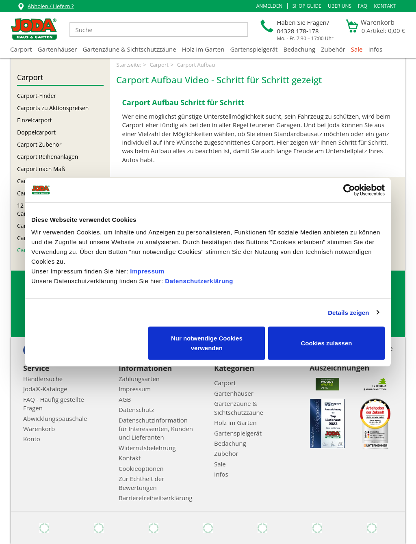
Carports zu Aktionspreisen (53, 108)
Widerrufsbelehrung (147, 448)
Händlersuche (43, 379)
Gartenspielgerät (253, 49)
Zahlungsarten (139, 379)
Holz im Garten (203, 49)
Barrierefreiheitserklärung (156, 498)
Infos (375, 49)
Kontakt (385, 5)
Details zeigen (348, 312)
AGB (125, 399)
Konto (31, 439)
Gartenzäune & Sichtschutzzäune (129, 49)
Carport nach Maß (41, 169)
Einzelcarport (34, 120)
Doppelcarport (36, 132)
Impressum (147, 271)
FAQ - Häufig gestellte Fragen (53, 403)
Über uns (339, 5)
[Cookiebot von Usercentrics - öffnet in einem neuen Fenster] (349, 190)
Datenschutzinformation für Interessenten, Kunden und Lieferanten (156, 429)
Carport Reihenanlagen (47, 156)
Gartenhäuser (57, 49)
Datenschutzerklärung (199, 280)
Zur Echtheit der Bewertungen (141, 483)
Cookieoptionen (141, 468)
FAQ (362, 5)
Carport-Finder (36, 96)
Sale (357, 49)
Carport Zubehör (39, 144)
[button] (269, 6)
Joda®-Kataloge (45, 389)
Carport (21, 49)
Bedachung (299, 49)
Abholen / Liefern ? (45, 7)
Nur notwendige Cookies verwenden (207, 343)
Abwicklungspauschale (55, 418)
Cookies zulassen (326, 343)
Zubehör (333, 49)
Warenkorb (39, 429)
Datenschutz (136, 409)
